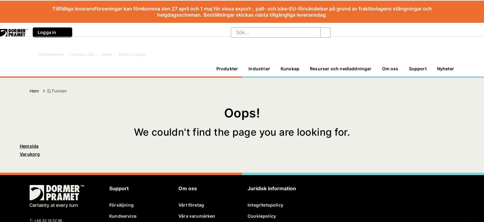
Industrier (259, 68)
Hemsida (29, 146)
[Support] (418, 68)
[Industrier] (259, 68)
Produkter (227, 68)
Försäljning (121, 205)
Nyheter (445, 68)
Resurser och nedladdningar (340, 68)
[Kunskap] (290, 68)
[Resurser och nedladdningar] (341, 68)
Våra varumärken (196, 216)
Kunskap (290, 68)
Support (418, 68)
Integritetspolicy (265, 205)
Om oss (390, 68)
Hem (34, 90)
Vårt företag (191, 205)
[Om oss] (390, 68)
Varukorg (30, 154)
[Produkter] (227, 68)
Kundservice (122, 216)
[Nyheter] (445, 68)
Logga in (52, 32)
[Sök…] (271, 32)
